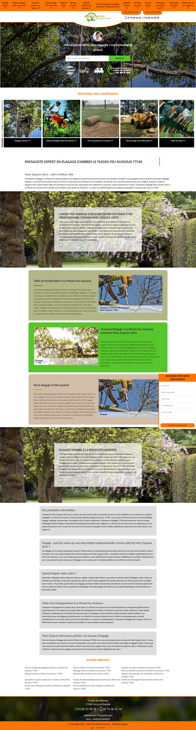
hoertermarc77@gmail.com (98, 715)
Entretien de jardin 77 (137, 5)
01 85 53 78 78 (150, 17)
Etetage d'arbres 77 (73, 5)
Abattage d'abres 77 (126, 5)
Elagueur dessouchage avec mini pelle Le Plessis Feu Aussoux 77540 (142, 675)
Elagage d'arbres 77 (5, 5)
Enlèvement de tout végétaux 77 (188, 5)
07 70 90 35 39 (133, 17)
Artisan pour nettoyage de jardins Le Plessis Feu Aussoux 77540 (47, 687)
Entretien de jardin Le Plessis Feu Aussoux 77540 (141, 667)
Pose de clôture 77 (148, 5)
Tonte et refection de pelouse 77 (86, 5)
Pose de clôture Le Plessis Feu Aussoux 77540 (91, 667)
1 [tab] (60, 245)
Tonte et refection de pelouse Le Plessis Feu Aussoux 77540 (145, 670)
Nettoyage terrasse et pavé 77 (160, 5)
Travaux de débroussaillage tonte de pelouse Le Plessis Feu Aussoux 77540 (96, 681)
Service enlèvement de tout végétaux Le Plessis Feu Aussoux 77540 (94, 687)
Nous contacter (153, 12)
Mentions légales (120, 724)
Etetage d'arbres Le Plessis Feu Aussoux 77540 (43, 673)
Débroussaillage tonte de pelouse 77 (19, 5)
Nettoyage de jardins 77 (174, 5)
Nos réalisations (131, 12)
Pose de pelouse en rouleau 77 (35, 5)
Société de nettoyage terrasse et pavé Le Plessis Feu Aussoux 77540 (142, 681)
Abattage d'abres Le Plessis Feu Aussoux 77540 (92, 670)
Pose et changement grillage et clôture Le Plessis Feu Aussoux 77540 (46, 669)
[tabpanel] (98, 228)
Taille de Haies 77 (63, 5)
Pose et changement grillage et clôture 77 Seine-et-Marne (108, 5)
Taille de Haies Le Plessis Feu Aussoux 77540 (91, 673)
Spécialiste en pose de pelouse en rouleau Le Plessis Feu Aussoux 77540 (47, 681)
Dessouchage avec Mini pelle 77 (51, 5)
